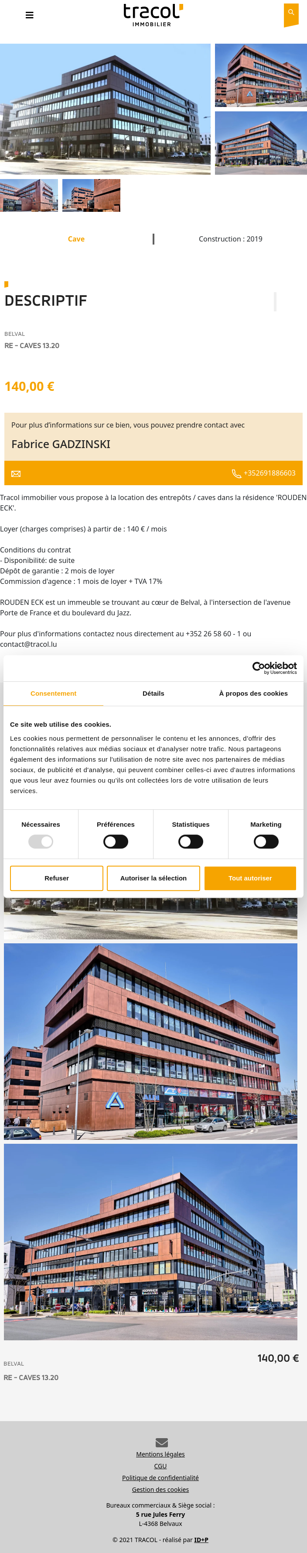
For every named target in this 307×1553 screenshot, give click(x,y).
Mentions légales (160, 1454)
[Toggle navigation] (29, 17)
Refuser (56, 878)
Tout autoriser (250, 878)
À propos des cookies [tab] (253, 693)
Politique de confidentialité (160, 1478)
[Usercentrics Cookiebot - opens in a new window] (259, 668)
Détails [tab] (153, 693)
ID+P (201, 1540)
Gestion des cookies (160, 1489)
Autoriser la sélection (153, 878)
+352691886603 (264, 473)
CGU (160, 1466)
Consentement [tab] (53, 693)
